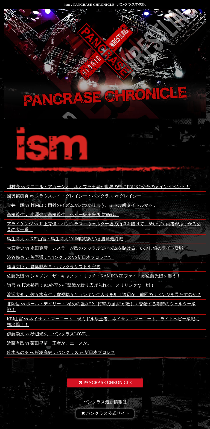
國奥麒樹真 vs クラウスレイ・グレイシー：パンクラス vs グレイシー (74, 196)
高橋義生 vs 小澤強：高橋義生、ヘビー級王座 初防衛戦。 (63, 214)
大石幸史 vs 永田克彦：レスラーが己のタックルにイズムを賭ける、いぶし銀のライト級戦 (95, 248)
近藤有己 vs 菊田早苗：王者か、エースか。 (49, 343)
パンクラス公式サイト (105, 413)
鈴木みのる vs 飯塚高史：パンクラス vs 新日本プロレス (61, 352)
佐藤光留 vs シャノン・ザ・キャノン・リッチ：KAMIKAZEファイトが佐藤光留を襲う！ (94, 276)
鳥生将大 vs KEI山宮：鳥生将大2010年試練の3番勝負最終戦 (65, 238)
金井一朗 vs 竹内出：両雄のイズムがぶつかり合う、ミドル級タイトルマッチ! (83, 205)
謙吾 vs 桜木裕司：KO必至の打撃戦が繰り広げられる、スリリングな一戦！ (81, 285)
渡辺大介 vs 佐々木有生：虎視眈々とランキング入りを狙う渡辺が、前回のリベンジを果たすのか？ (104, 294)
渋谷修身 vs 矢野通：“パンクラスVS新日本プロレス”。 (60, 257)
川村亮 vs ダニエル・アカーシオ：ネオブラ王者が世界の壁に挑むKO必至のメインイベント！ (98, 186)
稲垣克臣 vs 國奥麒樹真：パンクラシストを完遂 (53, 266)
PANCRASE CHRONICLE (105, 382)
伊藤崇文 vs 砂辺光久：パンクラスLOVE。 (48, 334)
